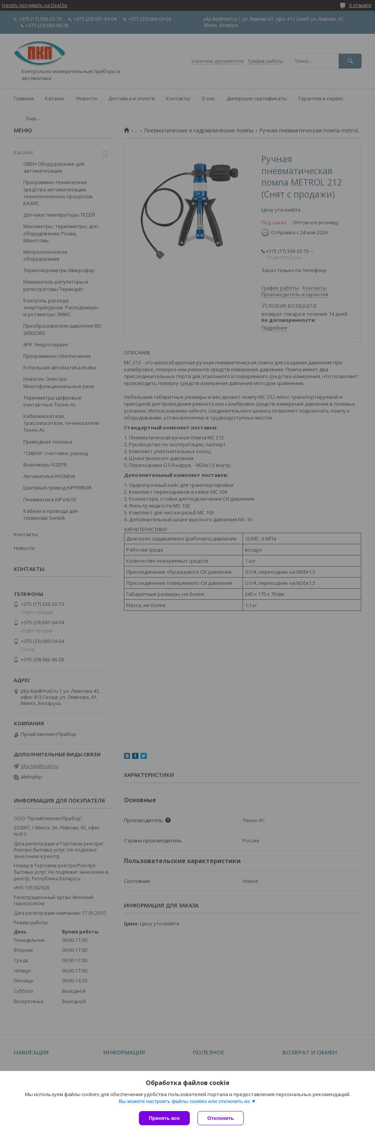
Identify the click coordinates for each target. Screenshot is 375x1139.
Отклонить (220, 1118)
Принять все (164, 1118)
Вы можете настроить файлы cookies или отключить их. (185, 1101)
